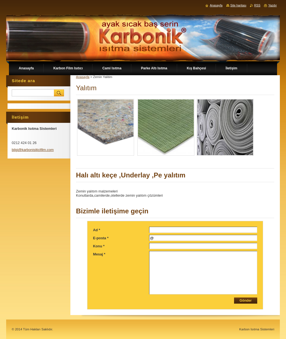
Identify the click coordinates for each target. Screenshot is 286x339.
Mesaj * (99, 254)
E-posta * (100, 238)
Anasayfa (82, 77)
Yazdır (272, 5)
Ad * (96, 230)
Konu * (98, 246)
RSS (257, 5)
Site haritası (238, 5)
